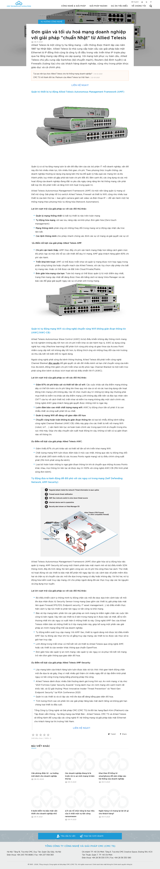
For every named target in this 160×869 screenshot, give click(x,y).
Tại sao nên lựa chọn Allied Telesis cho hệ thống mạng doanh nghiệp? (62, 74)
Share (123, 734)
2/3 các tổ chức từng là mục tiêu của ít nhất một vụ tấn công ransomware (79, 813)
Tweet (112, 734)
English (135, 2)
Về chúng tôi (139, 6)
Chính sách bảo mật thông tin (102, 864)
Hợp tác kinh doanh (93, 836)
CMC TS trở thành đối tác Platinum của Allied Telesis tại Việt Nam (61, 77)
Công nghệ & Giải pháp (73, 6)
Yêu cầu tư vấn (68, 836)
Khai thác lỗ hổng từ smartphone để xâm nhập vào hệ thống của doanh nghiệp (112, 776)
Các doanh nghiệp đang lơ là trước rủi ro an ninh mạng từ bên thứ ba (79, 776)
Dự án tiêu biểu (119, 6)
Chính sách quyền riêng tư (122, 864)
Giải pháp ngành (98, 6)
